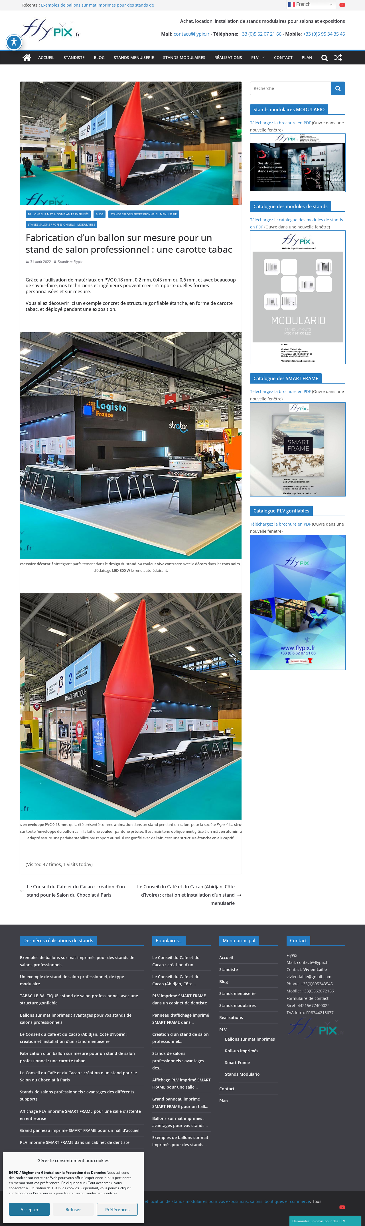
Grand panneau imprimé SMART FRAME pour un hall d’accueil (79, 1130)
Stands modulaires (184, 57)
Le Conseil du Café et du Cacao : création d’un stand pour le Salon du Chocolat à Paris (72, 890)
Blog (99, 57)
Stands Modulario (242, 1074)
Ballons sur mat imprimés (250, 1039)
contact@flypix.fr (192, 34)
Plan (307, 57)
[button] (262, 58)
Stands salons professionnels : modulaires (61, 224)
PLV (255, 57)
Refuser (73, 1209)
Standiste (74, 57)
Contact (283, 57)
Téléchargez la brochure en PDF (280, 122)
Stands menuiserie (134, 57)
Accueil (46, 57)
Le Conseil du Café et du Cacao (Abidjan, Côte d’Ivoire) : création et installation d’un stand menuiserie (189, 894)
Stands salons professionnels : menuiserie (144, 214)
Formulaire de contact (307, 998)
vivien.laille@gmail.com (309, 976)
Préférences (117, 1209)
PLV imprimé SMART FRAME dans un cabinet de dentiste (74, 1142)
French (299, 4)
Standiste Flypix (70, 261)
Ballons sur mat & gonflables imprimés (58, 214)
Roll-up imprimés (241, 1050)
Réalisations (228, 57)
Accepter (29, 1209)
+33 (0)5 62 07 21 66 (260, 34)
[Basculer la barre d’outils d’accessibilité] (14, 42)
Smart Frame (237, 1062)
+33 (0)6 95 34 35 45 (324, 34)
